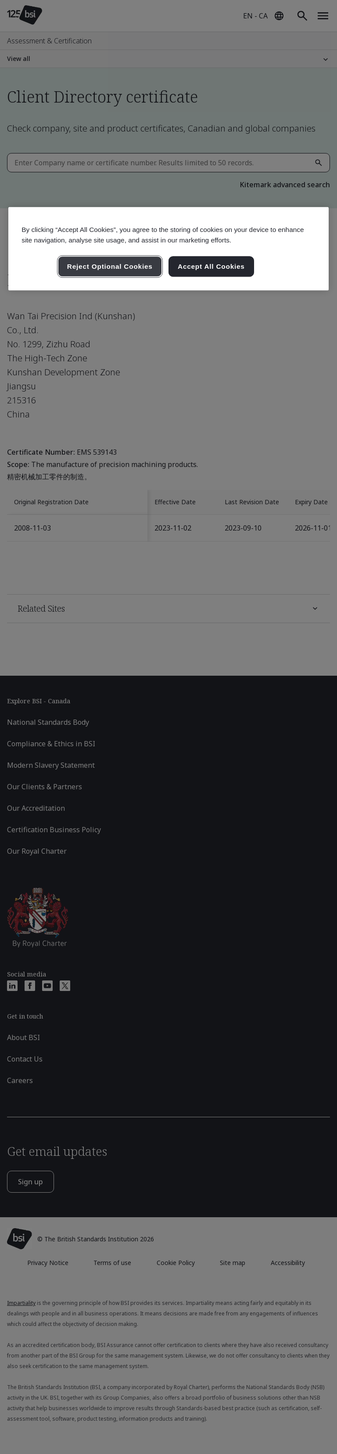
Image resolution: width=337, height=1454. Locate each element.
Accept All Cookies (211, 266)
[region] (168, 249)
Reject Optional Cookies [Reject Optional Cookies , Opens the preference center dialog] (110, 266)
